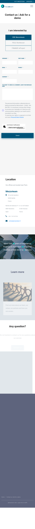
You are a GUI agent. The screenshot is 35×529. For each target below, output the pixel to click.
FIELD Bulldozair (18, 43)
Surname (5, 58)
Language (30, 1)
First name (21, 58)
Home (3, 497)
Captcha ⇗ (21, 128)
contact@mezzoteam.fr (15, 221)
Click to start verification (15, 127)
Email (4, 67)
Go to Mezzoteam (19, 1)
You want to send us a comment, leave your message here (17, 85)
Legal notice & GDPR (22, 502)
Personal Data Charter (17, 117)
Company (5, 76)
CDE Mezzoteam (18, 37)
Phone (20, 67)
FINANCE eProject (18, 48)
